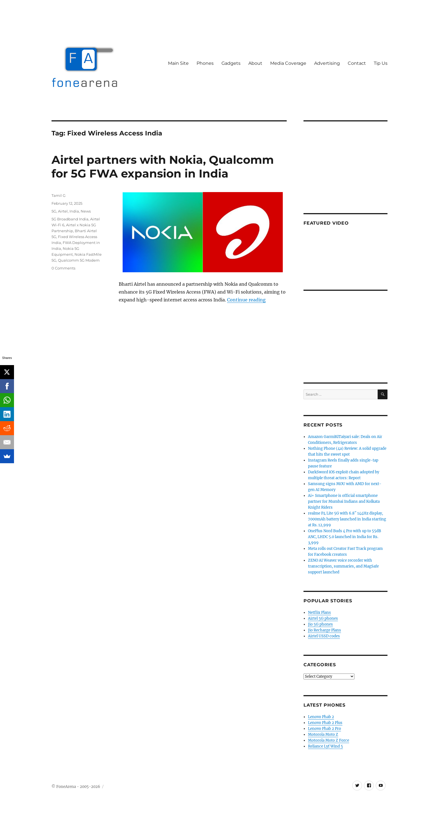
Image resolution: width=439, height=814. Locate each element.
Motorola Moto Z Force (328, 740)
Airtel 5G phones (323, 618)
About (255, 63)
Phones (205, 63)
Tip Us (380, 63)
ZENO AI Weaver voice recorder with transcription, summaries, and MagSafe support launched (343, 566)
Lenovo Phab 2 (321, 716)
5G (54, 211)
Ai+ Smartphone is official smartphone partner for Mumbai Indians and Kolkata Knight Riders (344, 501)
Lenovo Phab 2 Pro (324, 728)
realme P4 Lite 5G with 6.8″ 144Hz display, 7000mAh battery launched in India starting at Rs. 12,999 (347, 519)
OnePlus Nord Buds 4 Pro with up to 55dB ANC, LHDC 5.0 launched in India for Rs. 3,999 (344, 537)
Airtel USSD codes (324, 636)
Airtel (63, 211)
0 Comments (63, 268)
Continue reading (246, 300)
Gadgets (230, 63)
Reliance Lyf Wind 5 (325, 746)
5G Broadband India (70, 219)
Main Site (178, 63)
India (74, 211)
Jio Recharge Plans (324, 630)
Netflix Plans (319, 612)
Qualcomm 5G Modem (79, 260)
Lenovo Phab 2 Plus (325, 722)
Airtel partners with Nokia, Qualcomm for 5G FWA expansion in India (163, 166)
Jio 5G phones (320, 624)
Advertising (327, 63)
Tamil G (59, 195)
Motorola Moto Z (323, 734)
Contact (357, 63)
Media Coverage (288, 63)
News (86, 211)
